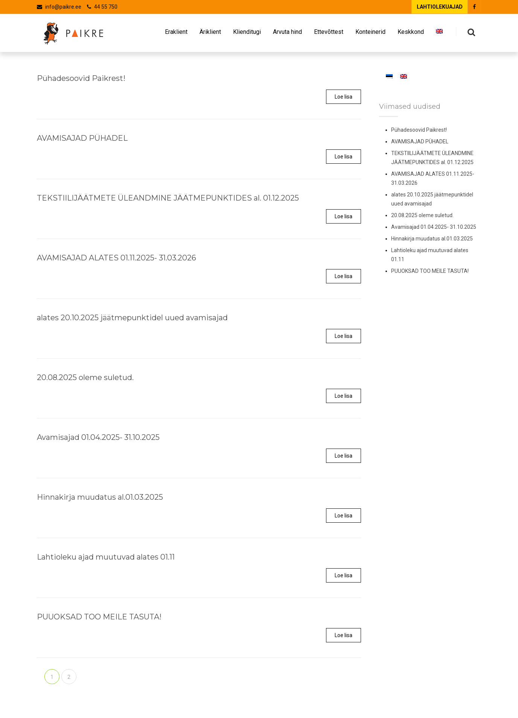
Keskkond (411, 33)
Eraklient (176, 33)
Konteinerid (370, 33)
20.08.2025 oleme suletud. (422, 215)
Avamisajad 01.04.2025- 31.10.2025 (433, 227)
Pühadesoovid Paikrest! (419, 130)
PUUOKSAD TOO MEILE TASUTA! (430, 271)
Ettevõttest (328, 33)
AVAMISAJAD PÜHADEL (419, 141)
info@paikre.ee (63, 7)
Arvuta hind (287, 33)
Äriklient (210, 33)
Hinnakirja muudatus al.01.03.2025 (432, 239)
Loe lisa (343, 97)
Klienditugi (247, 33)
